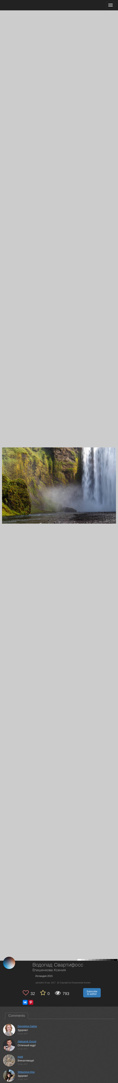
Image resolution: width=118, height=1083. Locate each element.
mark (20, 1056)
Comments (16, 1016)
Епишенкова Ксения (49, 970)
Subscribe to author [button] (92, 992)
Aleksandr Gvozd (27, 1041)
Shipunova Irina (26, 1072)
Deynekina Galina (27, 1026)
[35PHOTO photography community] (19, 5)
